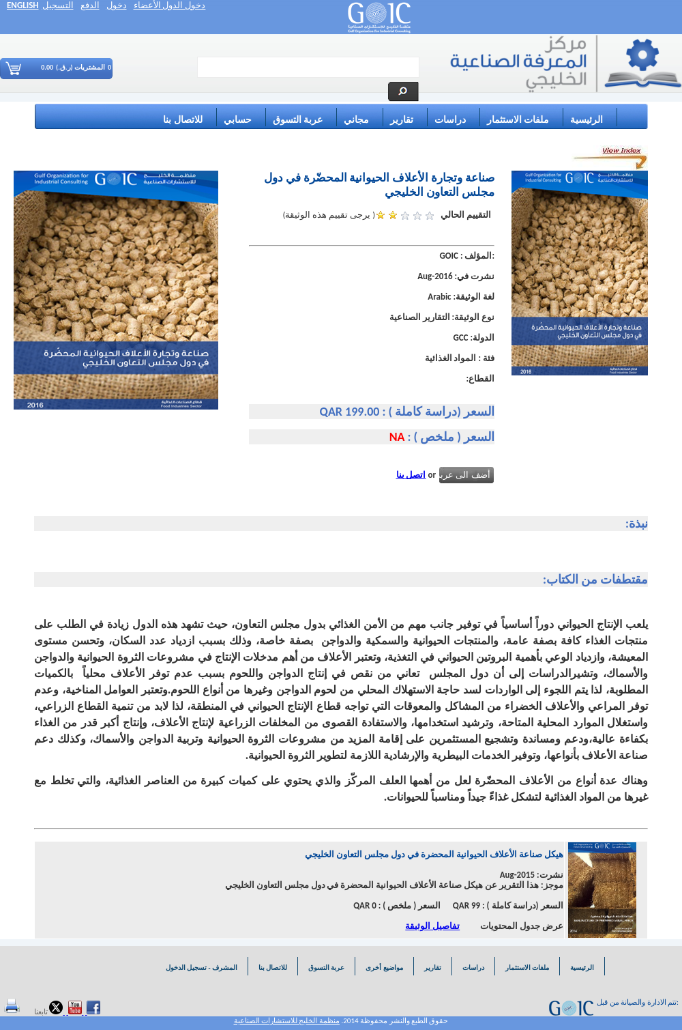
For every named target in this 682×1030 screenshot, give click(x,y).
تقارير (401, 120)
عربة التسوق (298, 120)
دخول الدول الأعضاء (170, 5)
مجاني (356, 120)
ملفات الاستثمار (518, 120)
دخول (116, 5)
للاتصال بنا (182, 120)
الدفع (90, 5)
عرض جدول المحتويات (521, 926)
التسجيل (58, 5)
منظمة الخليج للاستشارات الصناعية (287, 1020)
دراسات (450, 120)
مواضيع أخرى (384, 967)
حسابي (238, 120)
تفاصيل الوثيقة (432, 926)
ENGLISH (23, 5)
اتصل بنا (411, 475)
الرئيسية (586, 120)
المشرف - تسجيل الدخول (200, 967)
